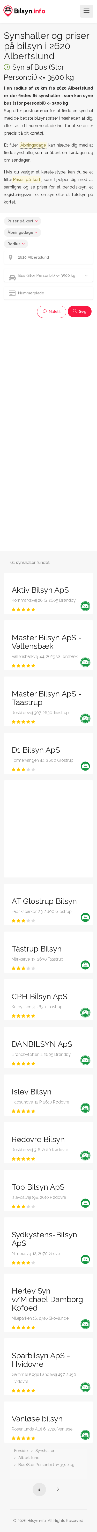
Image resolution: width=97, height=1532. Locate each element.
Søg (79, 311)
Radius (14, 244)
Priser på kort (20, 221)
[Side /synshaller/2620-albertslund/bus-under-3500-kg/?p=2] (58, 1489)
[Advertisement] (48, 369)
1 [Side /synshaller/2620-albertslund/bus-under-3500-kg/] (39, 1489)
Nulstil (52, 311)
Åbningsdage (20, 232)
